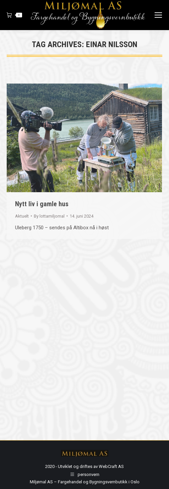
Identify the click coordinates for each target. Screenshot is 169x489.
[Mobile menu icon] (158, 15)
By (49, 216)
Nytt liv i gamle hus (41, 204)
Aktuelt (22, 216)
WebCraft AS (111, 466)
